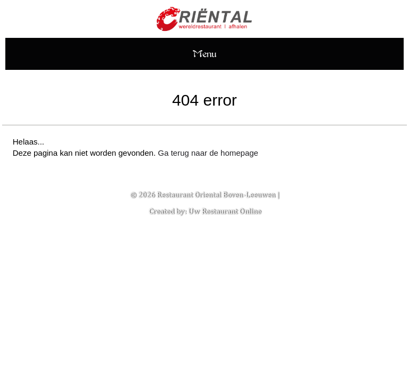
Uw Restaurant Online (224, 211)
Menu (204, 53)
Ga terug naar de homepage (208, 152)
